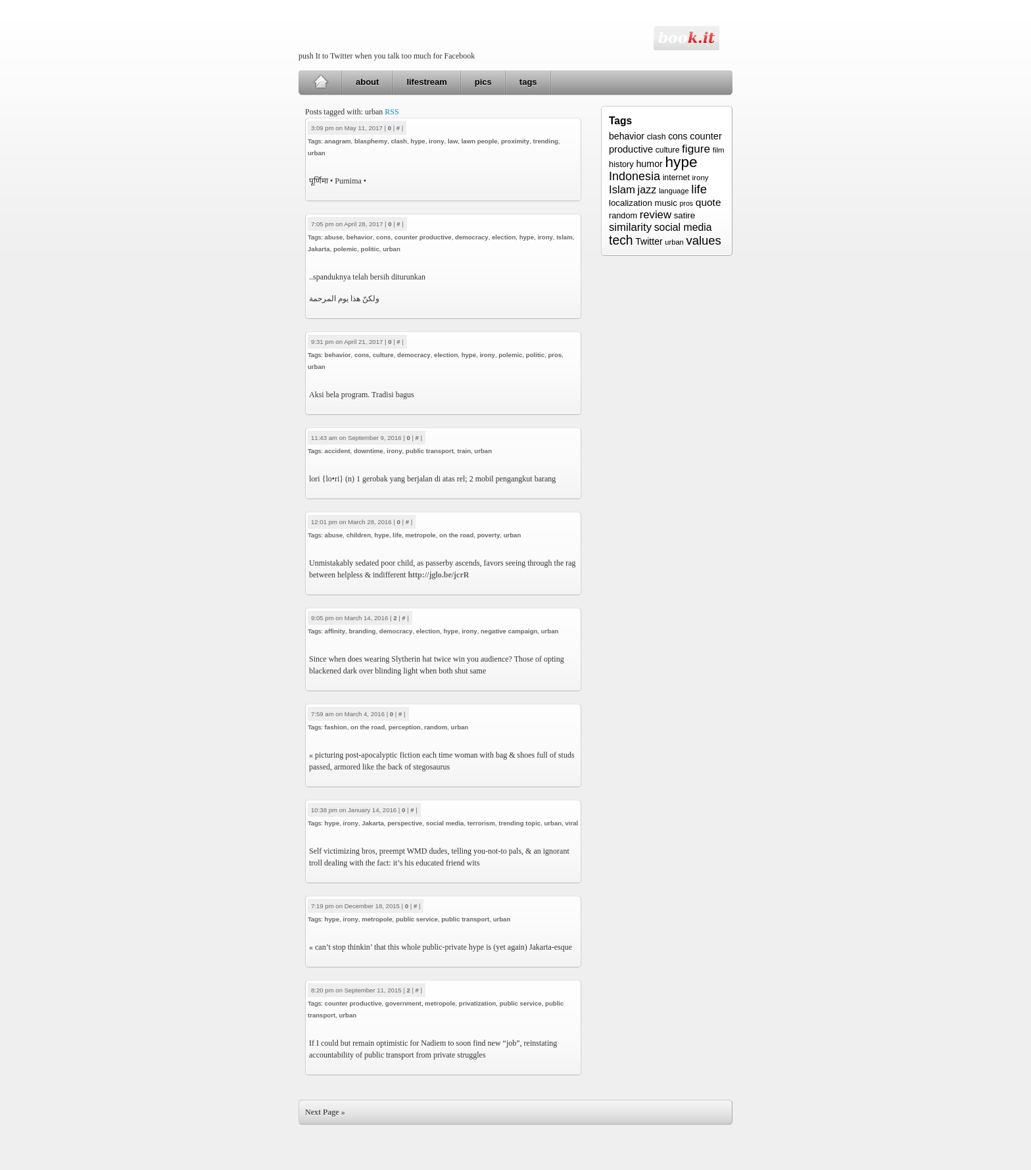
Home (321, 82)
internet (676, 177)
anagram (338, 141)
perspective (404, 823)
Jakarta (319, 249)
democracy (472, 237)
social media (445, 823)
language (674, 191)
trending (545, 141)
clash (399, 141)
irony (436, 141)
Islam (564, 237)
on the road (456, 535)
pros (555, 354)
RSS (391, 111)
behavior (360, 237)
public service (417, 919)
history (621, 164)
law (453, 141)
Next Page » (325, 1112)
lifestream (426, 82)
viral (572, 823)
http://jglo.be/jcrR (438, 574)
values (703, 240)
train (464, 450)
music (665, 203)
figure (696, 148)
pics (483, 82)
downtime (368, 450)
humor (649, 163)
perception (405, 727)
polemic (345, 249)
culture (383, 354)
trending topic (519, 823)
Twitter (648, 241)
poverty (488, 535)
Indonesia (634, 176)
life (397, 535)
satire (685, 215)
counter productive (423, 237)
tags (528, 82)
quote (708, 202)
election (504, 237)
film (719, 150)
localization (630, 203)
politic (370, 249)
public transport (430, 450)
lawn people (480, 141)
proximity (515, 141)
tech (621, 240)
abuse (334, 237)
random (435, 727)
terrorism (481, 823)
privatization (477, 1003)
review (655, 214)
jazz (647, 189)
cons (383, 237)
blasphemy (370, 141)
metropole (420, 535)
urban (316, 153)
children (359, 535)
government (403, 1003)
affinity (335, 631)
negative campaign (509, 631)
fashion (336, 727)
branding (361, 631)
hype (417, 141)
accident (337, 450)
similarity (630, 227)
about (367, 82)
